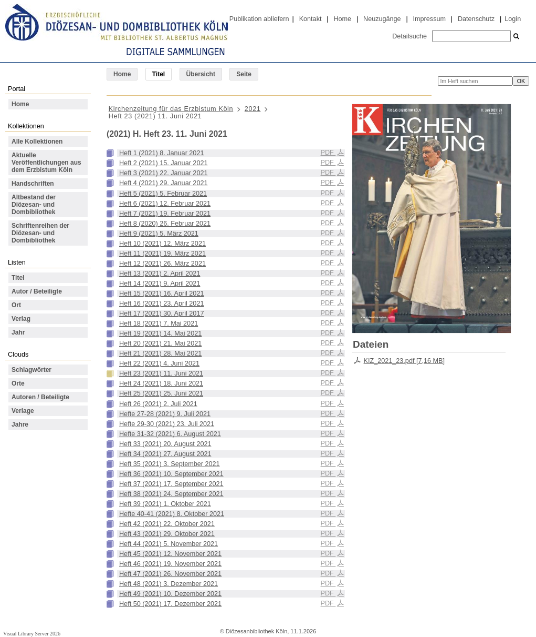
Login (513, 19)
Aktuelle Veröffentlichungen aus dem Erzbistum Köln (46, 162)
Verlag (21, 318)
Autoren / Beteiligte (40, 397)
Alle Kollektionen (37, 141)
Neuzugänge (382, 19)
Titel (18, 277)
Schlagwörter (31, 369)
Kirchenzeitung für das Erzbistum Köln (171, 109)
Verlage (23, 410)
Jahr (18, 332)
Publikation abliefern (259, 19)
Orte (18, 383)
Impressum (429, 19)
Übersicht (200, 74)
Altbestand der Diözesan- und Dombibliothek (34, 205)
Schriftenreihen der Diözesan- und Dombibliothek (40, 233)
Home (342, 19)
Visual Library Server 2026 (31, 633)
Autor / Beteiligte (37, 291)
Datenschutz (476, 19)
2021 (253, 109)
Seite (243, 74)
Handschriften (33, 183)
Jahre (20, 424)
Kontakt (310, 19)
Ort (16, 305)
